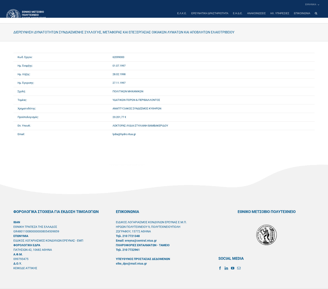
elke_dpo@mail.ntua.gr (131, 263)
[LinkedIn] (226, 268)
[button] (316, 13)
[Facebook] (220, 268)
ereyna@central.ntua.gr (141, 240)
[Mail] (239, 268)
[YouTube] (232, 268)
